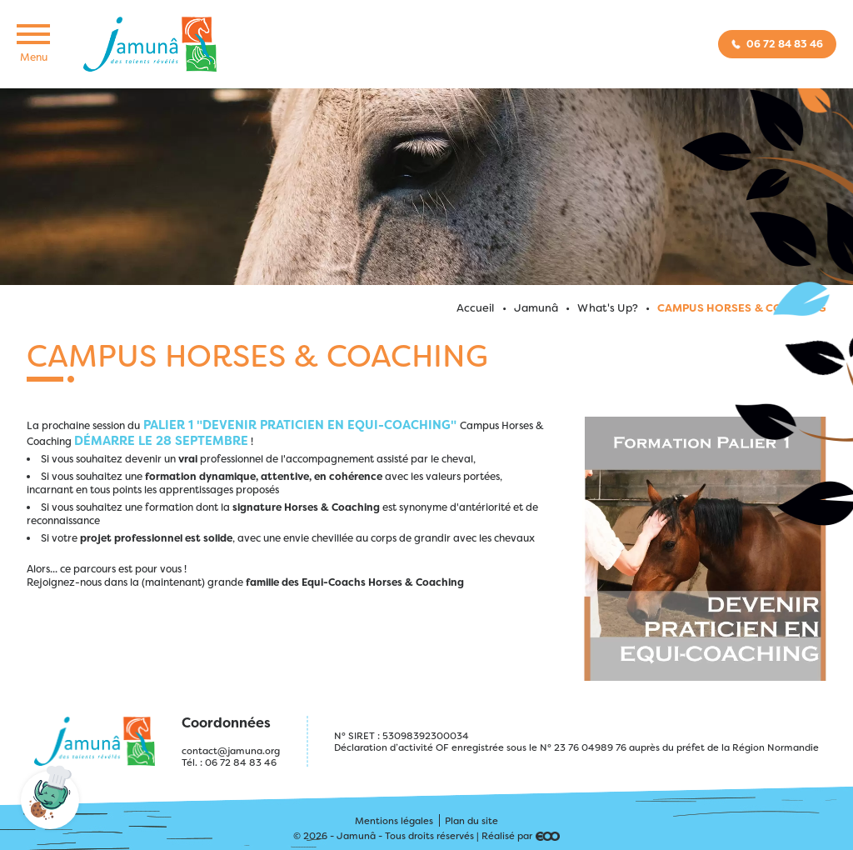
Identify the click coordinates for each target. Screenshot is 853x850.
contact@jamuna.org (231, 751)
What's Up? (607, 308)
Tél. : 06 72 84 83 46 (229, 762)
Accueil (475, 308)
